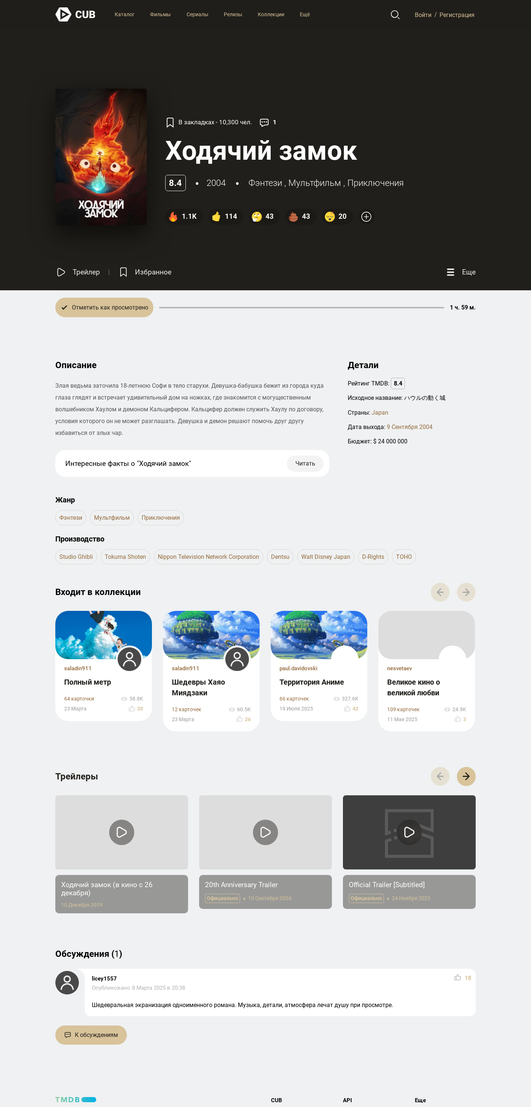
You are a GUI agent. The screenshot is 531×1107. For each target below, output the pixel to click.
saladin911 (78, 668)
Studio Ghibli (76, 556)
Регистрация (457, 14)
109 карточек (403, 709)
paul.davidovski (298, 668)
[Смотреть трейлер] (77, 272)
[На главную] (75, 14)
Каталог (125, 14)
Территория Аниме (312, 682)
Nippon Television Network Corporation (208, 556)
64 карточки (79, 699)
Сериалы (197, 14)
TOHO (404, 556)
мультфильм (314, 183)
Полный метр (87, 682)
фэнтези (265, 183)
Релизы (233, 14)
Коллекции (271, 14)
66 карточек (294, 699)
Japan (380, 412)
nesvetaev (399, 668)
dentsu (280, 556)
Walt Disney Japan (325, 556)
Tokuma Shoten (125, 556)
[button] (466, 776)
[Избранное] (144, 272)
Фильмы (160, 14)
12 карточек (186, 709)
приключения (375, 183)
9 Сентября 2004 (410, 426)
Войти (423, 14)
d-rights (373, 556)
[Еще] (460, 272)
